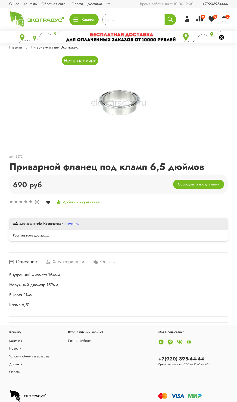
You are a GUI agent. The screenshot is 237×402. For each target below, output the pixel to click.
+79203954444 (215, 3)
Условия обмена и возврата (29, 356)
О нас (14, 3)
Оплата (77, 3)
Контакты (30, 3)
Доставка (94, 3)
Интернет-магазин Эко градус (55, 47)
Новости (15, 348)
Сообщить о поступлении (198, 184)
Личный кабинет (79, 340)
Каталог (84, 19)
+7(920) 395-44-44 (181, 358)
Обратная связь (54, 3)
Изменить (72, 223)
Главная (15, 47)
